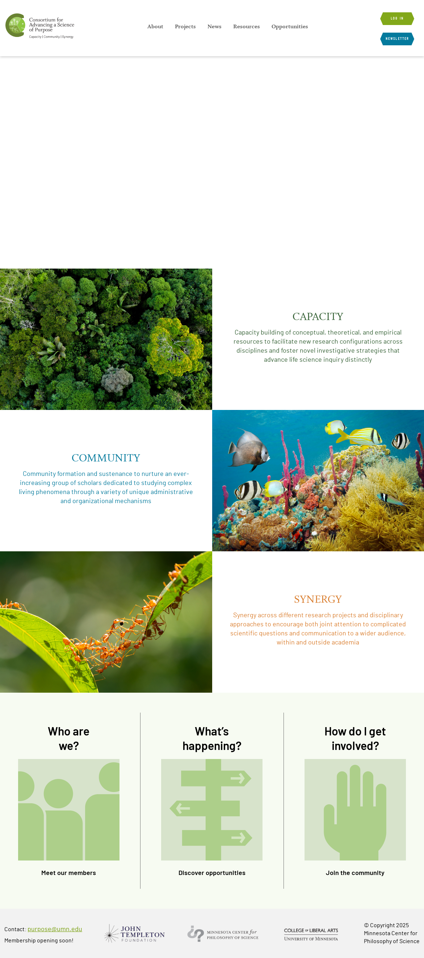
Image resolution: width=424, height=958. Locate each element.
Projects (185, 26)
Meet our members (68, 872)
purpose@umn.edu (55, 929)
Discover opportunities (212, 872)
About (155, 26)
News (214, 26)
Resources (246, 26)
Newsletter (397, 39)
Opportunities (290, 26)
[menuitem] (155, 26)
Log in (397, 18)
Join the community (355, 872)
